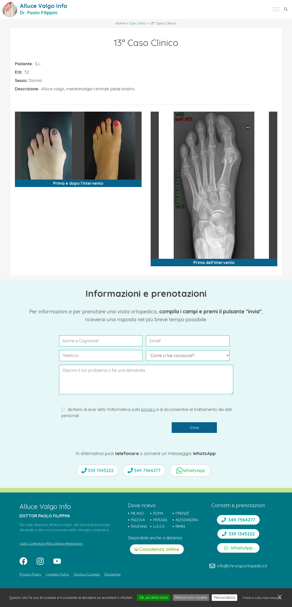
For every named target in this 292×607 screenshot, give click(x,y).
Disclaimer (112, 574)
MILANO (137, 513)
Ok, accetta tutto (153, 597)
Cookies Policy (57, 574)
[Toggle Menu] (275, 9)
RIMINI (180, 526)
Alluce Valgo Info (43, 5)
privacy (148, 409)
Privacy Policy (30, 574)
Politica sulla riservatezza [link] (262, 598)
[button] (286, 9)
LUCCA (158, 526)
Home (120, 23)
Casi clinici (138, 23)
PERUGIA (160, 520)
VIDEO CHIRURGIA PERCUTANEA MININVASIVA (51, 543)
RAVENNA (139, 526)
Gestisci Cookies (87, 574)
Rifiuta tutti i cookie (191, 597)
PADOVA (138, 520)
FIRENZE (182, 513)
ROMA (158, 513)
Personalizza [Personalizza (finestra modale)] (224, 597)
